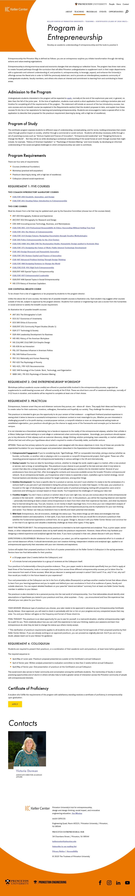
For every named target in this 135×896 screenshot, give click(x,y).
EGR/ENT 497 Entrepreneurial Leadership (31, 275)
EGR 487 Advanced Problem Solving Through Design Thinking (39, 259)
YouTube (127, 882)
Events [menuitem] (103, 11)
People (111, 4)
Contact (126, 4)
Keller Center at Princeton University (65, 21)
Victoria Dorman (27, 771)
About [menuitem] (69, 11)
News (118, 4)
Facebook (100, 882)
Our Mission (77, 813)
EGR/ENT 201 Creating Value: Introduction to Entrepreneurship (40, 200)
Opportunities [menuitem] (116, 11)
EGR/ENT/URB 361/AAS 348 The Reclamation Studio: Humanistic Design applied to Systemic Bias (56, 243)
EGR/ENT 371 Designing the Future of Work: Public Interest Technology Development (49, 247)
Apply (15, 704)
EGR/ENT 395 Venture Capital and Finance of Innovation (37, 255)
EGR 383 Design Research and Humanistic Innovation (36, 251)
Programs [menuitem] (91, 11)
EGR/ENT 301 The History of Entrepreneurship (33, 231)
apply (69, 98)
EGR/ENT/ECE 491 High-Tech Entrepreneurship (33, 267)
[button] (127, 12)
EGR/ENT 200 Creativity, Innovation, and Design (33, 197)
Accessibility (72, 851)
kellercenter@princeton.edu (64, 841)
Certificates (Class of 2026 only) (111, 21)
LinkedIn (118, 882)
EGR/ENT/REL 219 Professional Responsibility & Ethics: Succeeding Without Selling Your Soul (54, 228)
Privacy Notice (58, 851)
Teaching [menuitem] (79, 11)
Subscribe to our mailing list (64, 846)
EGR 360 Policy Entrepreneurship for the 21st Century (36, 239)
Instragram (109, 882)
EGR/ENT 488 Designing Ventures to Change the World (36, 263)
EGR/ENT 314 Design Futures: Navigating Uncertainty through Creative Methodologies (50, 235)
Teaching (89, 21)
